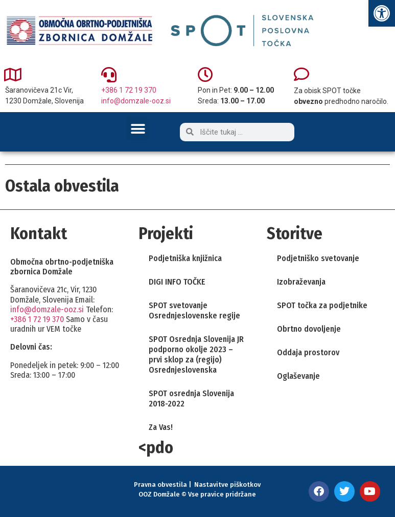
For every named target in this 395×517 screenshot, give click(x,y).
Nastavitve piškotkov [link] (227, 484)
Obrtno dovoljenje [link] (309, 329)
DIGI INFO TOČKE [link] (177, 282)
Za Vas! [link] (161, 427)
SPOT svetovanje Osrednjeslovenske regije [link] (194, 310)
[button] (137, 128)
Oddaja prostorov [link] (308, 352)
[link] (381, 13)
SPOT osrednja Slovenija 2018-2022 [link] (191, 398)
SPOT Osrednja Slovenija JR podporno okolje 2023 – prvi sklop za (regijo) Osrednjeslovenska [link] (196, 354)
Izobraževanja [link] (301, 282)
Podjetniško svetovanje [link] (318, 258)
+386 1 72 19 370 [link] (128, 90)
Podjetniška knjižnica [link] (185, 258)
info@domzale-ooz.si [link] (136, 101)
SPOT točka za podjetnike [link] (322, 305)
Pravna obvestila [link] (160, 484)
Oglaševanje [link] (298, 376)
